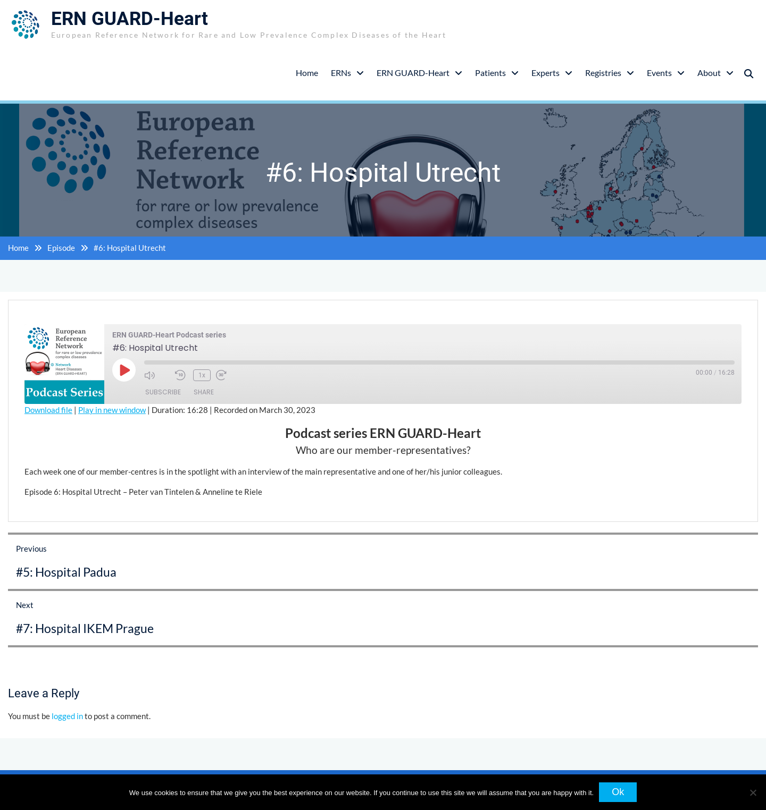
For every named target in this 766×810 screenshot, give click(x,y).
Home (307, 73)
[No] (752, 792)
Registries (603, 73)
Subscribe (163, 391)
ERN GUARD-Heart (129, 19)
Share (204, 391)
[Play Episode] (124, 370)
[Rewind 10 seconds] (181, 375)
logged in (67, 716)
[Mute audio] (157, 375)
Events (659, 73)
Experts (545, 73)
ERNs (341, 73)
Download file (48, 410)
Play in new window (112, 410)
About (709, 73)
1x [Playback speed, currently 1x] (201, 375)
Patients (490, 73)
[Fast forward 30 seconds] (229, 375)
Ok (618, 792)
